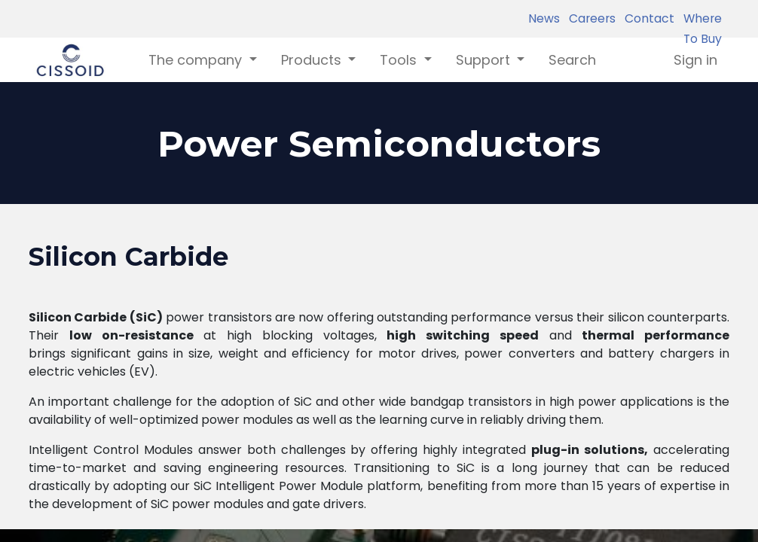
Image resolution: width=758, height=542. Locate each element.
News (544, 18)
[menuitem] (572, 60)
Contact (646, 18)
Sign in (695, 59)
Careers (589, 18)
